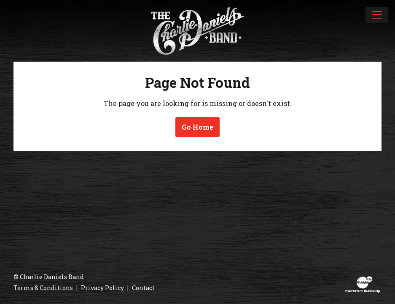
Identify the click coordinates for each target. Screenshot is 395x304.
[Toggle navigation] (376, 15)
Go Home (197, 126)
